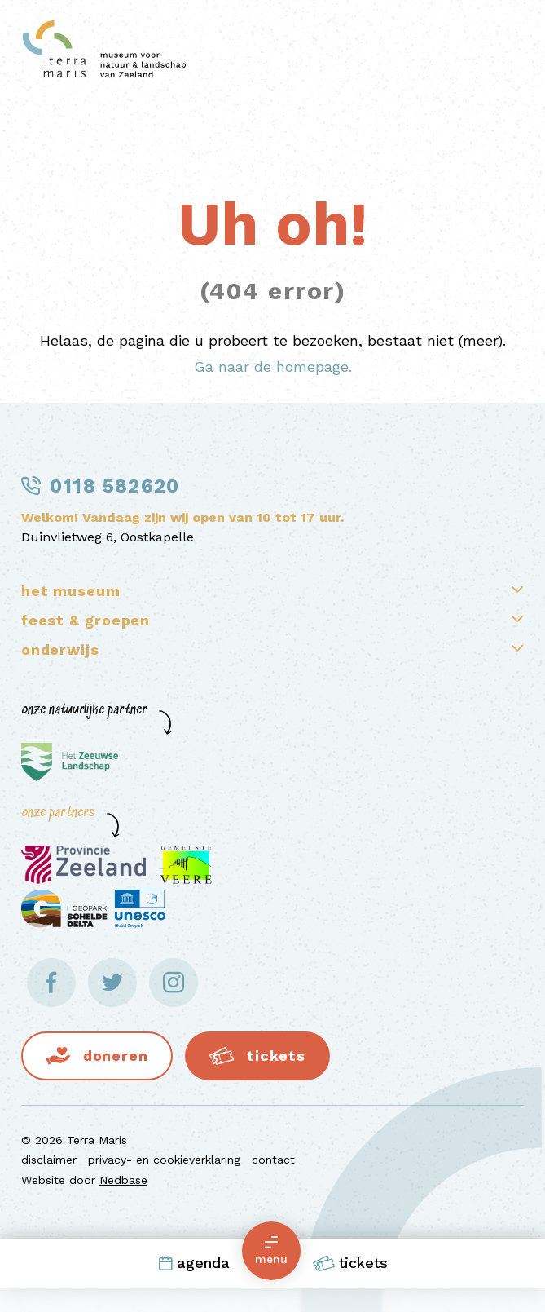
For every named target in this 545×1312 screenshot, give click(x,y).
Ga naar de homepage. (273, 366)
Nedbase (123, 1179)
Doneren (115, 1055)
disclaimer (49, 1159)
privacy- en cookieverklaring (164, 1159)
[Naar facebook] (51, 982)
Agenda (194, 1262)
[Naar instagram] (173, 982)
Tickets (350, 1263)
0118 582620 (114, 486)
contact (273, 1159)
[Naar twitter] (112, 982)
